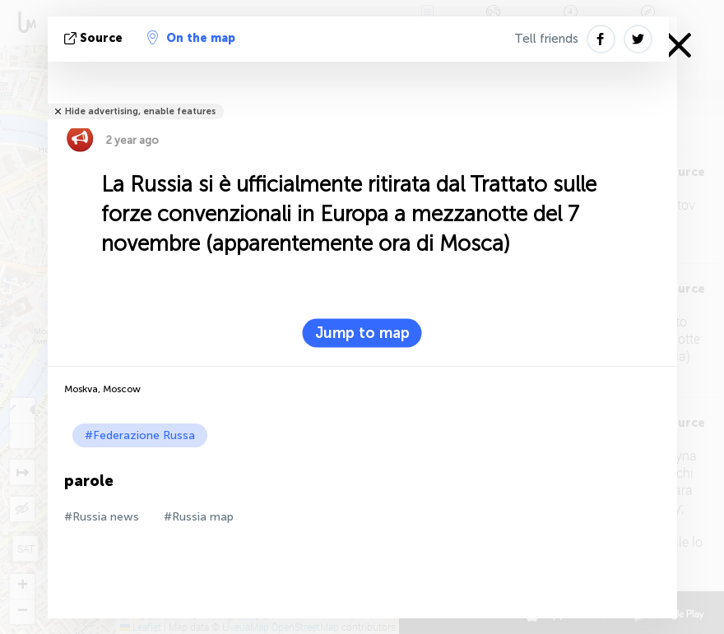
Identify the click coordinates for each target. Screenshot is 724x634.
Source (95, 38)
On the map (191, 37)
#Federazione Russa (140, 435)
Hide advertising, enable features (140, 111)
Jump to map (362, 333)
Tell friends (546, 38)
